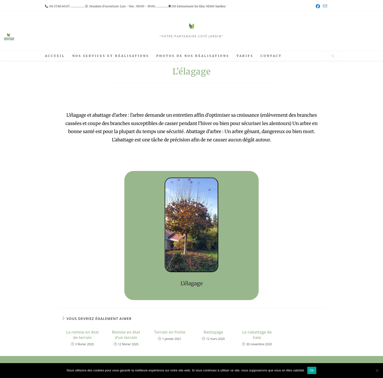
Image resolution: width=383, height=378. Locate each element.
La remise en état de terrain (82, 334)
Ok (312, 370)
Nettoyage (213, 332)
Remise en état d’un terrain (126, 334)
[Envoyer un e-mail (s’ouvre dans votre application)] (324, 6)
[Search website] (333, 56)
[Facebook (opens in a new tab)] (317, 6)
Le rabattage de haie (257, 334)
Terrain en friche (169, 332)
